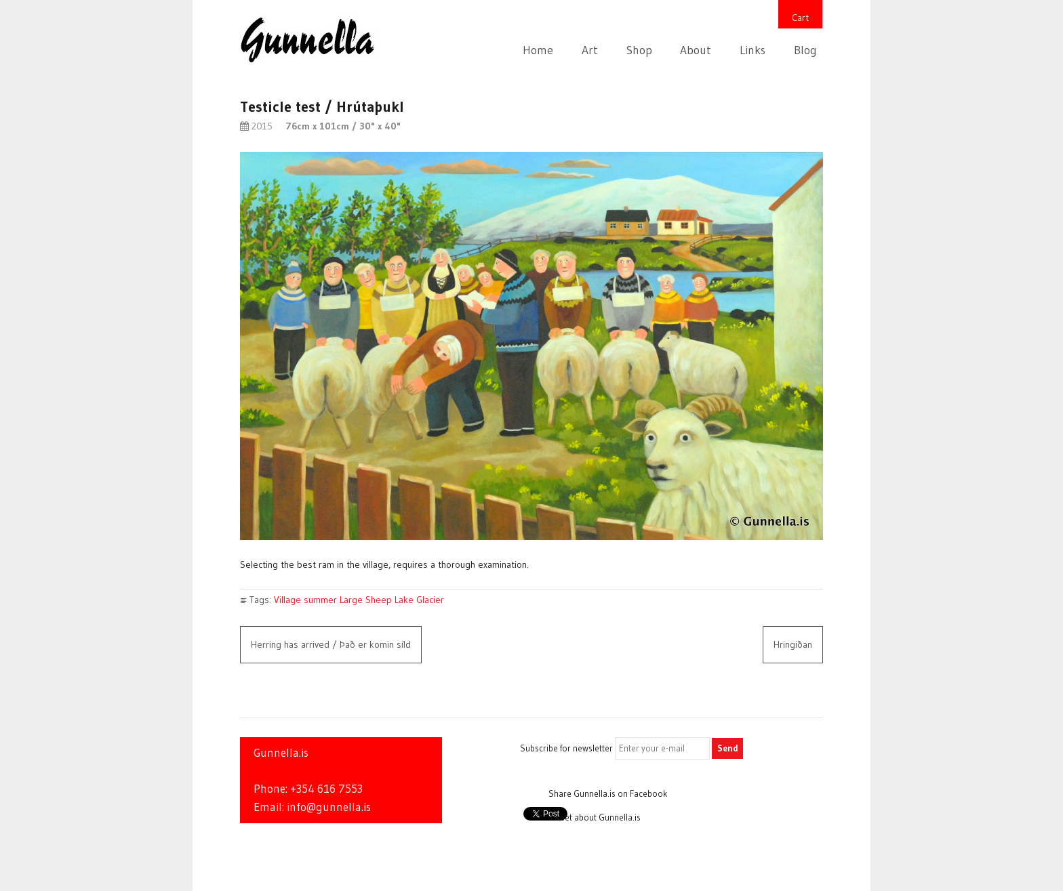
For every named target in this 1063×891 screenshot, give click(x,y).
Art (590, 50)
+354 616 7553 (326, 788)
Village (287, 600)
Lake (404, 600)
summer (320, 600)
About (695, 50)
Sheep (378, 600)
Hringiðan (793, 644)
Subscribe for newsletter (566, 748)
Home (538, 50)
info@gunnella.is (329, 807)
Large (351, 600)
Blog (805, 50)
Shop (639, 50)
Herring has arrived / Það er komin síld (331, 644)
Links (752, 50)
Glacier (430, 600)
